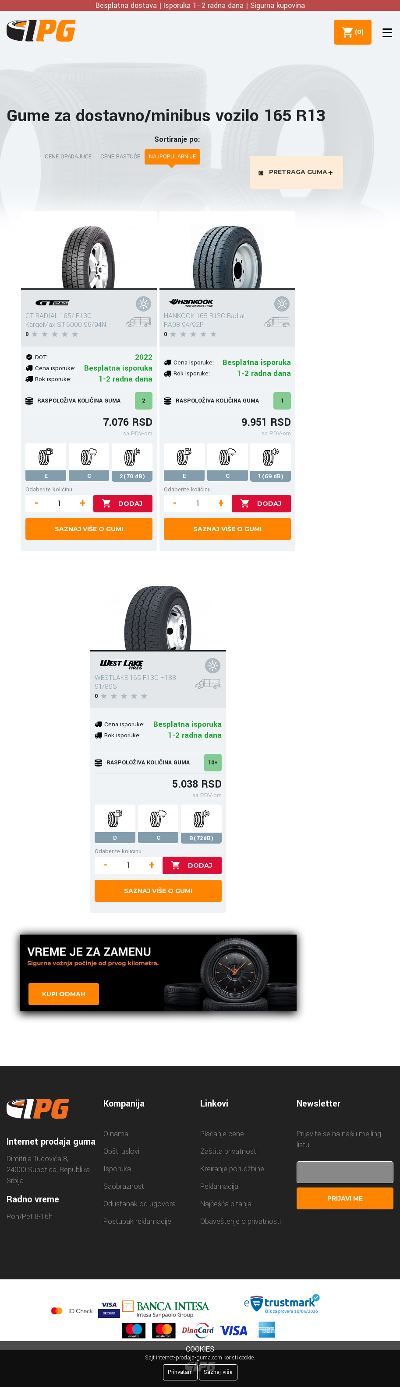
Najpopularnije (172, 157)
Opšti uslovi (121, 1154)
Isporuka (117, 1171)
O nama (115, 1136)
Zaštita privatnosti (229, 1154)
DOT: (41, 359)
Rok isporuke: (53, 381)
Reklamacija (219, 1189)
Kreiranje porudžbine (232, 1171)
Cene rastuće (120, 157)
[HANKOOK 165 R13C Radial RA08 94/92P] (227, 252)
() (356, 32)
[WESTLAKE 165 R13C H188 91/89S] (158, 613)
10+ (213, 765)
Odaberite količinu (48, 491)
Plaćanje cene (222, 1136)
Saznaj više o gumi (89, 531)
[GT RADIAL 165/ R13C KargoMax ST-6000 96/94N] (89, 252)
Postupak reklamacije (137, 1224)
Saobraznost (123, 1189)
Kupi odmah (63, 996)
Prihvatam (180, 1372)
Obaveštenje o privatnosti (240, 1224)
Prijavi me (345, 1201)
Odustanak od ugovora (139, 1206)
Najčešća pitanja (225, 1206)
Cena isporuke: (55, 370)
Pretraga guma (298, 173)
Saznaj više (218, 1372)
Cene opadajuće (68, 157)
